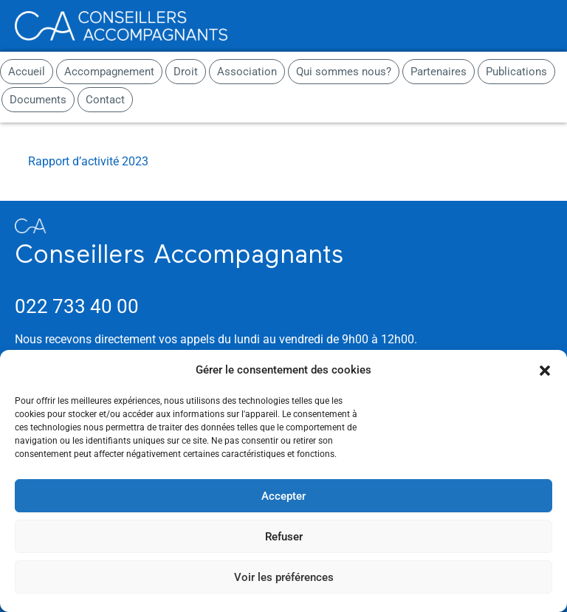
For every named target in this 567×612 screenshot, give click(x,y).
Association (247, 71)
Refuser (284, 536)
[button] (544, 370)
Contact (105, 99)
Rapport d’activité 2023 (88, 161)
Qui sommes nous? (343, 71)
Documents (38, 99)
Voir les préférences (284, 577)
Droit (185, 71)
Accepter (283, 496)
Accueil (26, 71)
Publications (516, 71)
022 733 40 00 (77, 306)
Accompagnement (109, 71)
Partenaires (438, 71)
